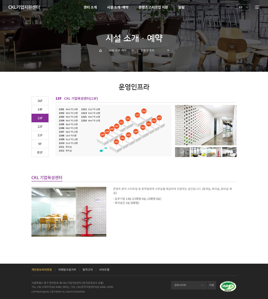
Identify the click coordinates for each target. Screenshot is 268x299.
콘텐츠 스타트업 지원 (153, 7)
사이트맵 (104, 269)
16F (40, 101)
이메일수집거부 (67, 269)
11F (40, 135)
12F (40, 127)
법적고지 (88, 269)
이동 (211, 285)
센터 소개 (90, 7)
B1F (40, 152)
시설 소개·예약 (117, 7)
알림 (181, 7)
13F (40, 118)
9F (40, 144)
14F (40, 109)
